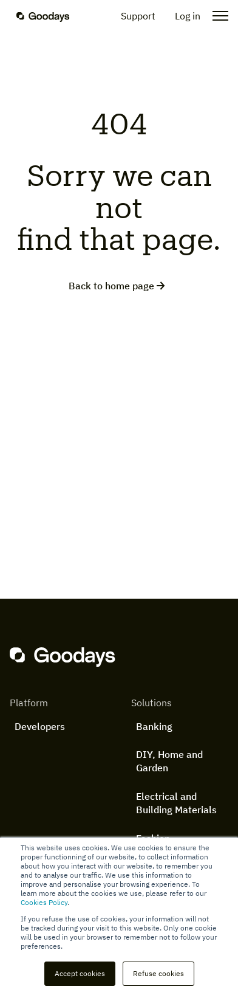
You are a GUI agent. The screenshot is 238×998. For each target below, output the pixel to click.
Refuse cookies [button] (158, 973)
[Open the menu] (216, 16)
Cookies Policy (44, 902)
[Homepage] (50, 16)
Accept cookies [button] (80, 973)
